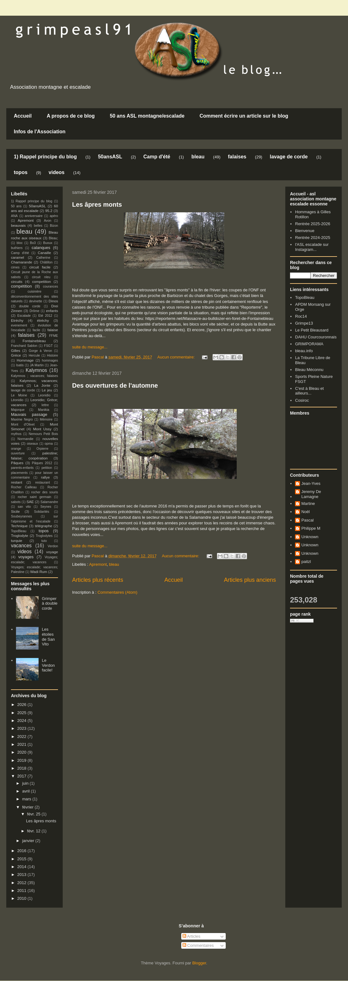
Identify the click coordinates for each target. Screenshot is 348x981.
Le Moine (19, 395)
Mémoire (46, 419)
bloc (20, 243)
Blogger (199, 963)
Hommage (25, 360)
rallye (45, 477)
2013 (22, 874)
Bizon (54, 225)
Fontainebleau (34, 341)
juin (26, 783)
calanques (41, 247)
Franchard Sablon (24, 345)
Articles (191, 936)
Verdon (53, 546)
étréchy (43, 320)
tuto (44, 541)
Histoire (52, 355)
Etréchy (17, 320)
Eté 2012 (45, 315)
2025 (22, 712)
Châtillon (46, 262)
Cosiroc (302, 400)
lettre (45, 405)
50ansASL (110, 156)
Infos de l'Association (40, 131)
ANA (14, 216)
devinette (35, 301)
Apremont (98, 564)
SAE (30, 502)
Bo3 (33, 243)
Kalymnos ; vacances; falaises (34, 376)
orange (16, 448)
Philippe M (310, 528)
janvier (28, 840)
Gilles (15, 350)
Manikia (43, 409)
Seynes (45, 506)
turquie (16, 540)
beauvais (18, 225)
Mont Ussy (42, 429)
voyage (52, 552)
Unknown (309, 536)
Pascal (307, 520)
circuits (16, 281)
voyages (26, 556)
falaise (52, 330)
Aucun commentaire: (176, 357)
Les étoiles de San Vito (48, 636)
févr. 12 (34, 831)
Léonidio (17, 400)
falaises (237, 156)
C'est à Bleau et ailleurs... (309, 391)
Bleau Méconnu (309, 369)
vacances (21, 545)
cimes (15, 267)
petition (47, 467)
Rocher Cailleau (24, 487)
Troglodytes (44, 536)
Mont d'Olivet (22, 424)
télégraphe (43, 526)
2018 (22, 768)
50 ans (16, 206)
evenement (19, 325)
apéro (54, 216)
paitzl (306, 561)
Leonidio (44, 395)
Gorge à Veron (40, 351)
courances (50, 286)
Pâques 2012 (42, 463)
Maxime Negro (22, 419)
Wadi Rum (38, 572)
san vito (24, 506)
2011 (22, 890)
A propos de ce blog (71, 116)
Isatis (20, 365)
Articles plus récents (97, 580)
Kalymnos (36, 370)
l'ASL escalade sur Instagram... (312, 247)
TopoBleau (18, 531)
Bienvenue (304, 230)
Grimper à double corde (49, 603)
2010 (22, 898)
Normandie (26, 439)
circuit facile (40, 267)
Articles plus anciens (250, 580)
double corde (29, 306)
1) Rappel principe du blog (45, 156)
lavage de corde (289, 156)
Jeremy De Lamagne (311, 494)
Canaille (44, 253)
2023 (22, 728)
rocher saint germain (34, 497)
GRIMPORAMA (309, 344)
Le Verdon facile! (48, 665)
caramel (17, 257)
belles (38, 225)
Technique (19, 526)
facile (36, 330)
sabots (16, 502)
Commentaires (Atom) (117, 592)
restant (16, 482)
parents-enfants (22, 467)
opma (49, 443)
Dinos (53, 301)
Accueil (23, 116)
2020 (22, 752)
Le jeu (47, 390)
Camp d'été (156, 156)
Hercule (34, 355)
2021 (22, 744)
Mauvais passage (29, 414)
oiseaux (32, 443)
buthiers (17, 248)
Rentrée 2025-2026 (312, 223)
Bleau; (53, 238)
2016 (22, 850)
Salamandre (49, 502)
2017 (22, 776)
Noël (305, 511)
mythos (16, 434)
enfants (52, 311)
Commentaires (198, 945)
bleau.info (304, 350)
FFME (53, 335)
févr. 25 (34, 814)
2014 (22, 866)
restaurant (42, 482)
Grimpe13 (304, 323)
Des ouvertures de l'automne (115, 385)
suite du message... (90, 347)
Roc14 (301, 316)
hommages (50, 360)
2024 (22, 720)
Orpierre (42, 448)
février (28, 807)
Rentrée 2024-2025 (312, 237)
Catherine (43, 257)
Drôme (34, 311)
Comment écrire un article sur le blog (243, 116)
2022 (22, 736)
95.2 (48, 211)
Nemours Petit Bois (43, 434)
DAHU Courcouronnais (315, 337)
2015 (22, 858)
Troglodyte (19, 535)
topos (21, 172)
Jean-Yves (310, 483)
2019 (22, 760)
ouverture (18, 453)
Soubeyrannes (21, 516)
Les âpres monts (97, 204)
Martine (308, 503)
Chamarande (21, 262)
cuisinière (34, 291)
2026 (22, 704)
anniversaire (34, 216)
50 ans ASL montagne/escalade (147, 116)
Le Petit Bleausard (311, 330)
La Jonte (42, 385)
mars (27, 799)
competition (41, 281)
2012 (22, 882)
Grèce (16, 355)
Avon (47, 220)
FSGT (48, 345)
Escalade (24, 315)
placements (19, 473)
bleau (197, 156)
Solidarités (42, 511)
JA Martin (37, 365)
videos (57, 172)
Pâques (17, 463)
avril (26, 791)
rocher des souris (44, 492)
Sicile (15, 511)
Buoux (47, 243)
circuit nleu (41, 277)
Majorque (17, 409)
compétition (21, 286)
